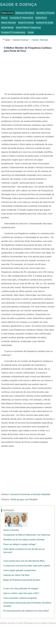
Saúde (31, 32)
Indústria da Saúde (44, 22)
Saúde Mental (7, 27)
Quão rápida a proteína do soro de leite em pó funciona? (24, 551)
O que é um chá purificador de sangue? (21, 588)
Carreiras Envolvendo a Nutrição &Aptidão (30, 494)
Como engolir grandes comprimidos (19, 570)
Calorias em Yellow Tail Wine (16, 575)
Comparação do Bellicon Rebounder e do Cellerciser (26, 535)
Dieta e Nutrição (8, 22)
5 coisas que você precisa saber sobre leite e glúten (26, 565)
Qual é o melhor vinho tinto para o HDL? (21, 593)
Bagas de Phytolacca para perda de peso (21, 580)
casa (7, 40)
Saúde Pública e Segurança (28, 27)
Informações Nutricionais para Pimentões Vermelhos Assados (27, 604)
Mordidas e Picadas (45, 13)
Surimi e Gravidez (11, 530)
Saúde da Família (26, 22)
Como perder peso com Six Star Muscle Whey (24, 561)
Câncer (4, 18)
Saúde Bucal (41, 18)
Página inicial (7, 13)
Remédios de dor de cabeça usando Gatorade (24, 539)
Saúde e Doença (18, 4)
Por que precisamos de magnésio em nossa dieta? (26, 611)
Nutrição (44, 40)
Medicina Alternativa (25, 13)
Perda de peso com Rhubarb (24, 499)
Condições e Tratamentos (21, 18)
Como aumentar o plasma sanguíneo (20, 598)
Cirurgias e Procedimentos (13, 32)
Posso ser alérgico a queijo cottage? (19, 544)
